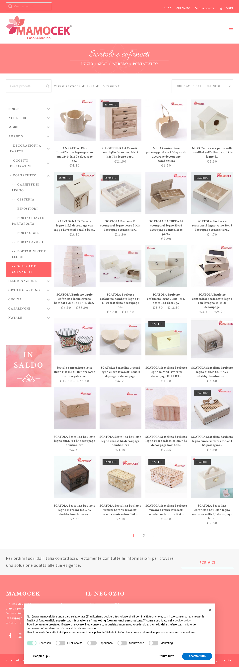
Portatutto (25, 175)
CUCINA (15, 299)
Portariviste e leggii (29, 254)
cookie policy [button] (183, 620)
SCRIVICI (207, 562)
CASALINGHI (19, 309)
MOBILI (14, 127)
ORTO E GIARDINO (24, 290)
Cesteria (26, 200)
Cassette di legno (26, 188)
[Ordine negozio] (202, 86)
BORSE (14, 109)
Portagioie (28, 233)
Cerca (46, 85)
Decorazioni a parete (25, 149)
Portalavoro (30, 242)
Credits (227, 660)
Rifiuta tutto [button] (166, 656)
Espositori (27, 209)
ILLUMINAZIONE (22, 281)
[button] (231, 28)
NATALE (15, 318)
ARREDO (15, 136)
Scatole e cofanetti (24, 269)
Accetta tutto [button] (197, 656)
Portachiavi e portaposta (28, 221)
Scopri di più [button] (41, 656)
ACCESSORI (18, 118)
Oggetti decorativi (21, 164)
